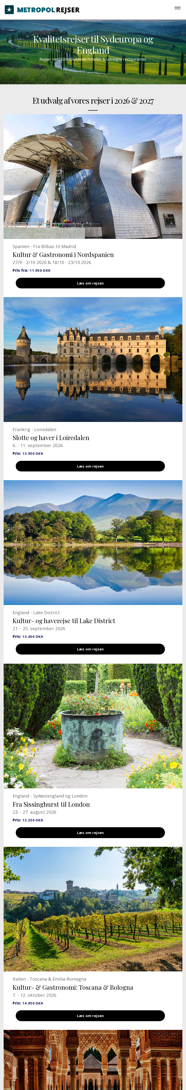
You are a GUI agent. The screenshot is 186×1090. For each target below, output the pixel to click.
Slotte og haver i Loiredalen (51, 440)
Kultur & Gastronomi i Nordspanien (63, 254)
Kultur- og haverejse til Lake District (64, 626)
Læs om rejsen (90, 284)
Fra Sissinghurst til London (51, 812)
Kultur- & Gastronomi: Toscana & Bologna (73, 998)
